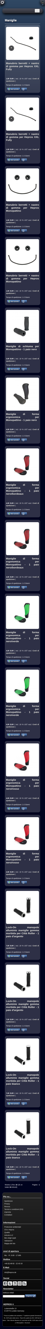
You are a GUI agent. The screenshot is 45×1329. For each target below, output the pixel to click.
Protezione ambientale (12, 1227)
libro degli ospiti (10, 1238)
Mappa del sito (9, 1243)
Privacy (7, 1204)
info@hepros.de (10, 1272)
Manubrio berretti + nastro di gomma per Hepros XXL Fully (22, 66)
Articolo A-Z (8, 1235)
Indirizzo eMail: (8, 1293)
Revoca (7, 1207)
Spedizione (8, 1201)
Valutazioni (8, 1241)
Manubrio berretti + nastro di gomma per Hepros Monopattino (22, 207)
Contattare (8, 1215)
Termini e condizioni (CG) (13, 1209)
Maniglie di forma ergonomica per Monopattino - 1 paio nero (22, 417)
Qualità (7, 1232)
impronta (7, 1212)
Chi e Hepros (9, 1230)
